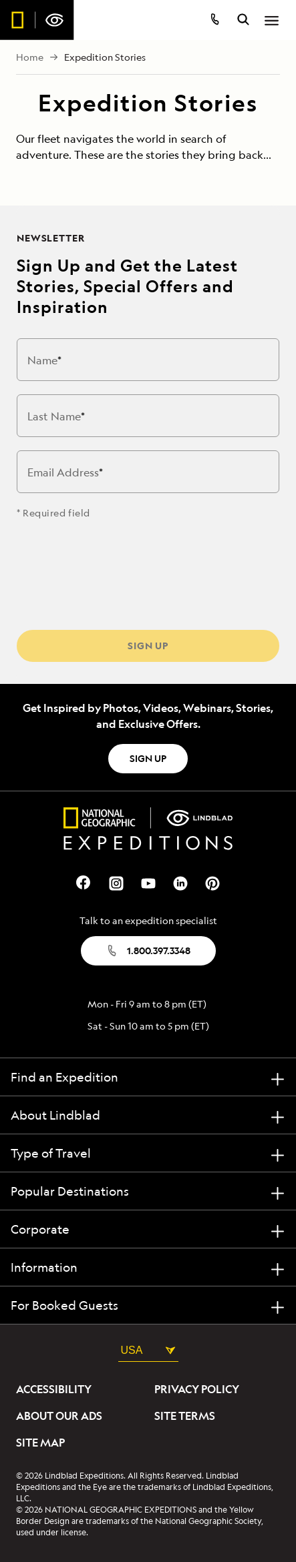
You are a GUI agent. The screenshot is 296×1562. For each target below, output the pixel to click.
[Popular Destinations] (148, 1191)
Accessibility (54, 1389)
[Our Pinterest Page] (212, 882)
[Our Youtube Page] (148, 882)
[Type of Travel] (148, 1153)
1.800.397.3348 (148, 950)
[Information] (148, 1267)
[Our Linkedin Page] (180, 882)
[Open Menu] (272, 21)
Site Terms (184, 1416)
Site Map (40, 1442)
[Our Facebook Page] (84, 882)
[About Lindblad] (148, 1115)
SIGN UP (148, 758)
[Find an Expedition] (148, 1077)
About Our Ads (59, 1416)
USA (148, 1350)
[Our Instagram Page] (116, 882)
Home (29, 57)
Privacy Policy (196, 1389)
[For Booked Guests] (148, 1305)
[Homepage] (37, 20)
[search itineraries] (243, 21)
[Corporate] (148, 1229)
